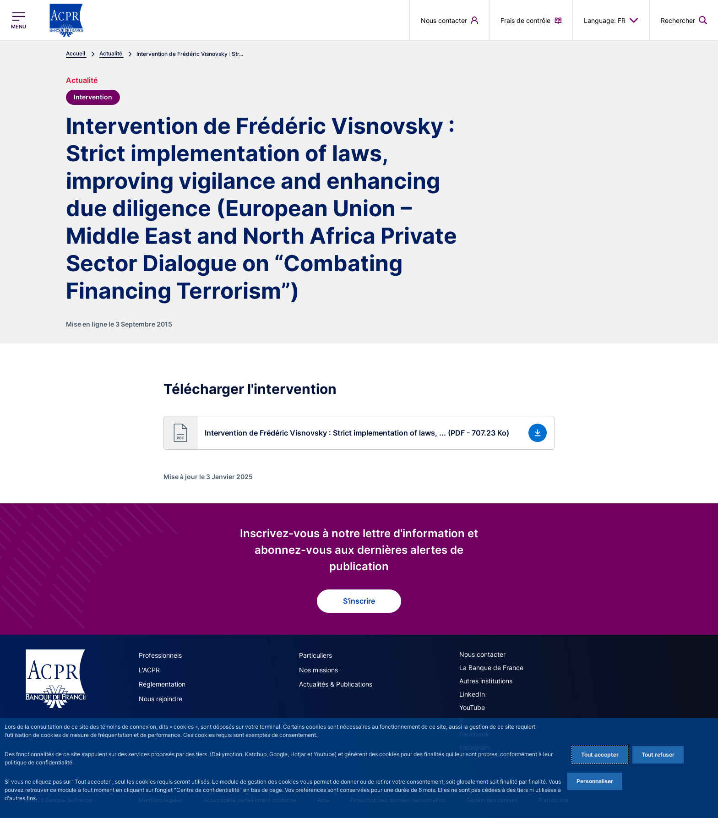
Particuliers (315, 654)
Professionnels (160, 654)
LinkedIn (472, 693)
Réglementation (162, 683)
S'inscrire (359, 600)
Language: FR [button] (611, 20)
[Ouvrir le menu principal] (18, 20)
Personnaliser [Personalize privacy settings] (595, 781)
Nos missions (318, 668)
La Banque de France (491, 667)
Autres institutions (485, 680)
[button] (358, 432)
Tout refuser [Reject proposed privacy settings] (658, 754)
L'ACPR (149, 668)
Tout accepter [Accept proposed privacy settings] (600, 754)
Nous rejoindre (160, 697)
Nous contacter (482, 653)
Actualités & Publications (335, 683)
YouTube (472, 706)
